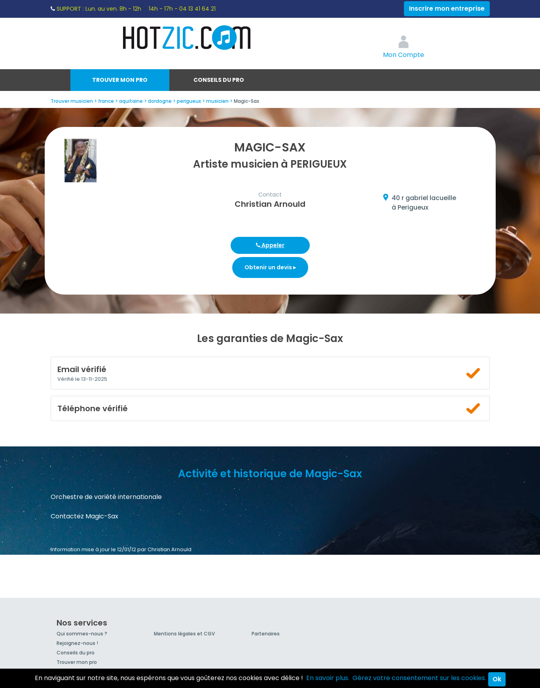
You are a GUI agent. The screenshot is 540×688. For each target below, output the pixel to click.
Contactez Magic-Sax (84, 516)
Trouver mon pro (120, 80)
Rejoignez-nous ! (77, 643)
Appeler (270, 245)
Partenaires (266, 633)
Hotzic (187, 37)
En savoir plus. (327, 677)
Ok (497, 679)
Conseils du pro (218, 80)
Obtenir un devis (270, 267)
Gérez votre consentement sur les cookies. (419, 677)
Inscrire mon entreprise (447, 8)
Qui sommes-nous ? (82, 633)
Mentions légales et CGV (184, 633)
